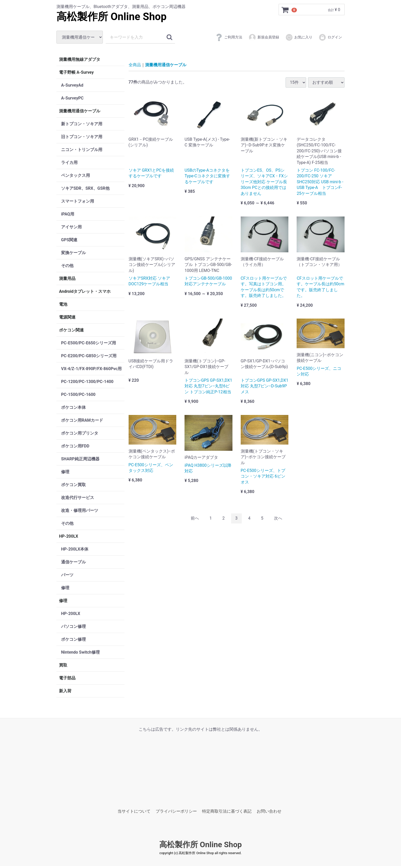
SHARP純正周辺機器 (80, 458)
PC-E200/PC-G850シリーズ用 (88, 355)
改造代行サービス (77, 497)
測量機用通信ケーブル (79, 111)
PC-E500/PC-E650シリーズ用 (88, 342)
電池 (63, 304)
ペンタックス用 (75, 175)
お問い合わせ (269, 811)
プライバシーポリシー (176, 811)
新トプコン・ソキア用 (81, 123)
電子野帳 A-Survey (76, 72)
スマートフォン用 (77, 201)
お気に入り (298, 37)
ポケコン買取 (73, 484)
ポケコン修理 (73, 639)
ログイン (330, 37)
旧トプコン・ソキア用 (81, 136)
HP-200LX (68, 536)
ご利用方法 (228, 37)
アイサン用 (71, 226)
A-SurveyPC (72, 98)
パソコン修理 (73, 626)
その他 (67, 265)
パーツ (67, 574)
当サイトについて (134, 811)
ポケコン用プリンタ (79, 433)
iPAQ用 (67, 214)
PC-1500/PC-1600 (78, 394)
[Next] (278, 518)
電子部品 (67, 678)
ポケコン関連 (71, 330)
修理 (65, 471)
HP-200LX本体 (74, 549)
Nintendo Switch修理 (80, 652)
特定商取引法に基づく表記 (227, 811)
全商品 (135, 64)
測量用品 (67, 278)
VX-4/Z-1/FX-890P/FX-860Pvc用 (91, 368)
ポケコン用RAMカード (82, 420)
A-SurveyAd (72, 85)
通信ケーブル (73, 562)
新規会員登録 (263, 37)
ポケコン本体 (73, 407)
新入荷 (65, 690)
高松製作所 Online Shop (111, 17)
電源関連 (67, 317)
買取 (63, 665)
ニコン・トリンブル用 (81, 149)
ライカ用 (69, 162)
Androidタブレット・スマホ (85, 291)
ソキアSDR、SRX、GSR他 (85, 188)
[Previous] (195, 518)
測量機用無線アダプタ (79, 59)
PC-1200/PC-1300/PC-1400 (87, 381)
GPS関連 (69, 239)
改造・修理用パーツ (79, 510)
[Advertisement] (200, 768)
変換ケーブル (73, 252)
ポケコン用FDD (75, 446)
